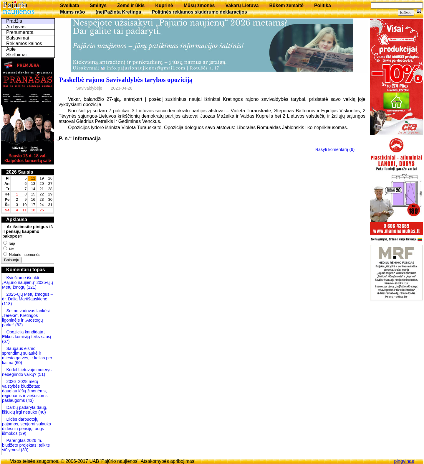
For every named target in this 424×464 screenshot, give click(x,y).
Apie (11, 49)
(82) (19, 325)
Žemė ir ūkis (131, 5)
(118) (7, 303)
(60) (17, 362)
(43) (29, 400)
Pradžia (14, 21)
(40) (41, 412)
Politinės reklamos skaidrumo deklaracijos (199, 11)
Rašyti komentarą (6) (335, 149)
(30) (24, 449)
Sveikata (69, 5)
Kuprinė (164, 5)
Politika (322, 5)
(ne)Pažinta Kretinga (118, 11)
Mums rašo (72, 11)
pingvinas (404, 461)
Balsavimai (17, 37)
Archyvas (16, 26)
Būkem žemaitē (286, 5)
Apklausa (16, 219)
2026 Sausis (19, 172)
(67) (6, 341)
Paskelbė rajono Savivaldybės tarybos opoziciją (126, 79)
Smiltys (98, 5)
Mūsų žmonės (199, 5)
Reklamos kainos (24, 43)
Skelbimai (16, 54)
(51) (41, 374)
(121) (31, 287)
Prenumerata (20, 32)
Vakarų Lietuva (242, 5)
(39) (22, 433)
